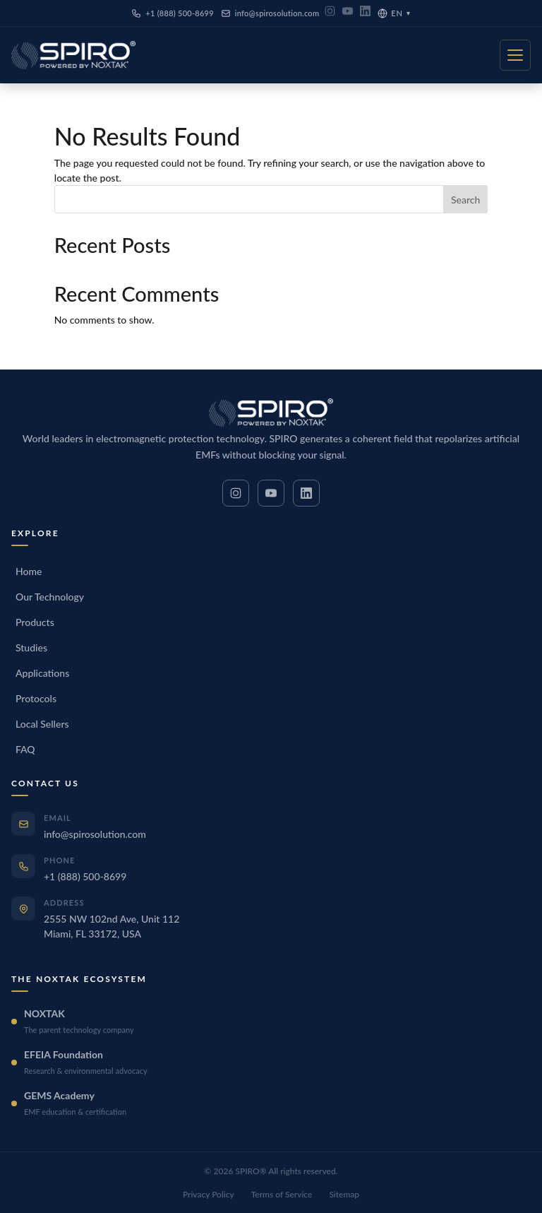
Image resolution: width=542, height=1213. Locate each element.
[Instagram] (330, 13)
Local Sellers (42, 724)
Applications (42, 673)
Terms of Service (282, 1194)
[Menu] (515, 55)
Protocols (36, 698)
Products (35, 622)
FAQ (25, 749)
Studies (31, 647)
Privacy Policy (208, 1194)
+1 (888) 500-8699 (172, 13)
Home (29, 571)
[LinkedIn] (365, 13)
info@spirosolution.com (270, 13)
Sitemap (344, 1194)
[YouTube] (347, 13)
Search (465, 200)
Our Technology (50, 597)
